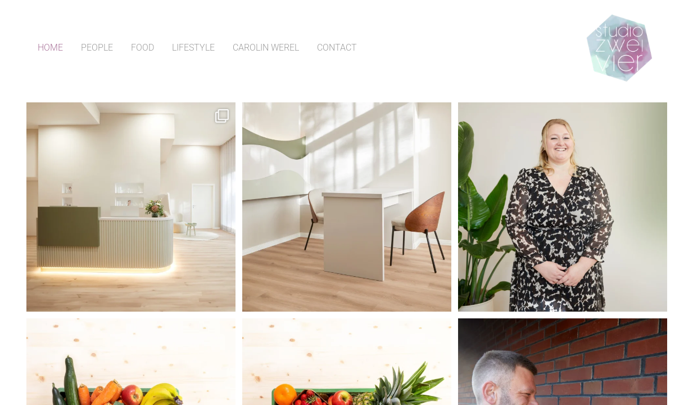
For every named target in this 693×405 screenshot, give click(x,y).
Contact (337, 47)
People (97, 47)
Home (50, 47)
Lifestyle (193, 47)
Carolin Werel (266, 47)
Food (142, 47)
